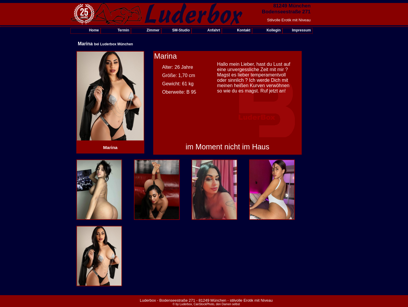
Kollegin (274, 30)
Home (94, 30)
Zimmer (153, 30)
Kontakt (243, 30)
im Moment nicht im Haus (227, 147)
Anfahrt (213, 30)
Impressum (301, 30)
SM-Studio (181, 30)
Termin (123, 30)
